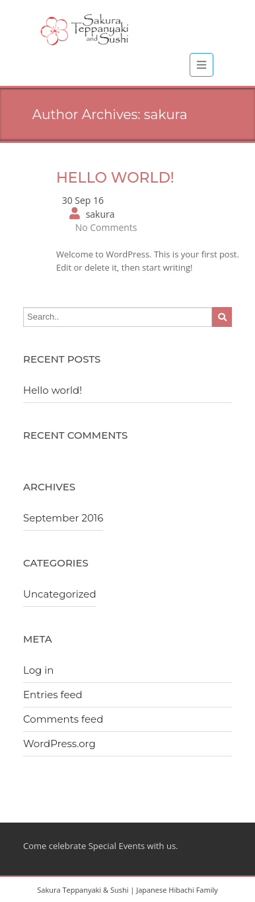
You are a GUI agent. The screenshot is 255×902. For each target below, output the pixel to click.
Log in (38, 670)
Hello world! (115, 178)
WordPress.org (59, 743)
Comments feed (63, 719)
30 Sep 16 (83, 200)
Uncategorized (59, 594)
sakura (100, 214)
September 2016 (63, 518)
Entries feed (53, 694)
